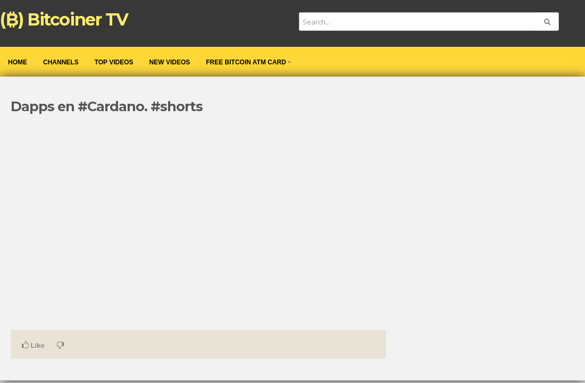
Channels (61, 62)
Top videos (114, 62)
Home (17, 62)
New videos (169, 62)
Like (33, 345)
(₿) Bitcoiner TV (64, 19)
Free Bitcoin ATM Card (248, 62)
